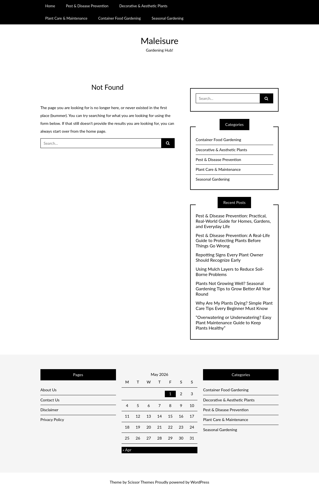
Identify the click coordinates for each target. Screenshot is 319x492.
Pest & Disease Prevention (87, 6)
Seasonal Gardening (167, 18)
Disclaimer (49, 409)
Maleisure (160, 40)
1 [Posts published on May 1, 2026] (170, 393)
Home (50, 6)
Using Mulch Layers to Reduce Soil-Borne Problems (230, 271)
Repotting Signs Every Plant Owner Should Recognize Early (229, 257)
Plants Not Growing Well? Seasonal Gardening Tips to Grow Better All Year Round (233, 288)
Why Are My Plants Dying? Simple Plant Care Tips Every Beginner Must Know (234, 305)
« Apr (126, 449)
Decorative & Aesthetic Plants (143, 6)
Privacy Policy (52, 419)
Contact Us (50, 399)
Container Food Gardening (119, 18)
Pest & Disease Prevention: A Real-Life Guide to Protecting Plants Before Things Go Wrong (233, 241)
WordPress (199, 482)
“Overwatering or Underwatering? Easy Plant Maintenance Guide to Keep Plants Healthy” (233, 322)
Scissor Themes (141, 482)
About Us (48, 389)
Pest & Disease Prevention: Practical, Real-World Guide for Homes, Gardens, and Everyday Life (233, 221)
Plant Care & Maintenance (66, 18)
